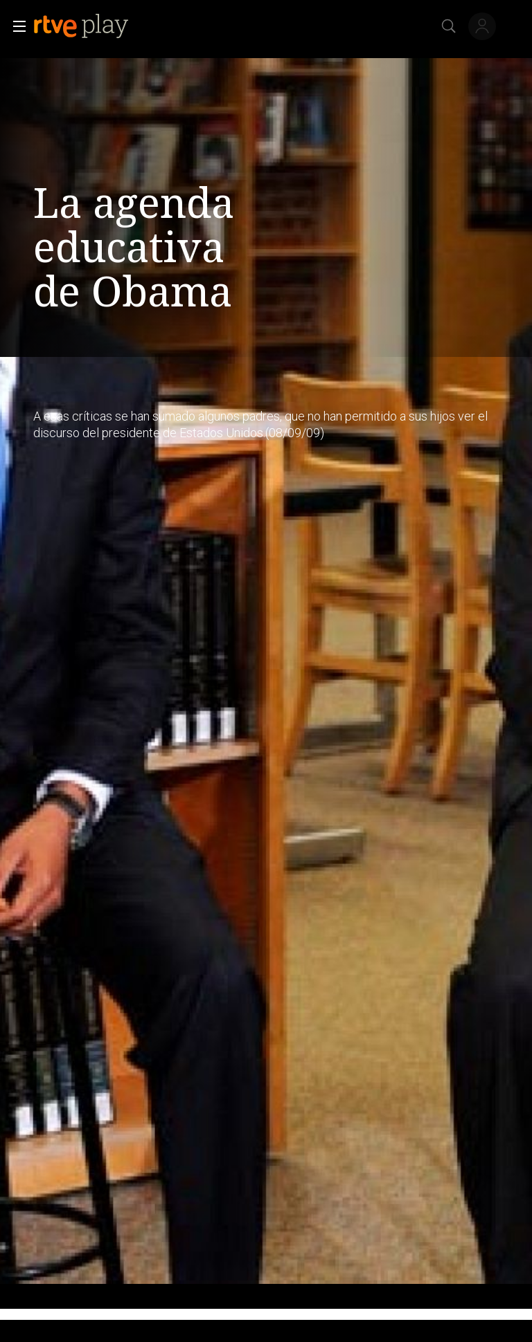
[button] (15, 26)
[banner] (92, 26)
